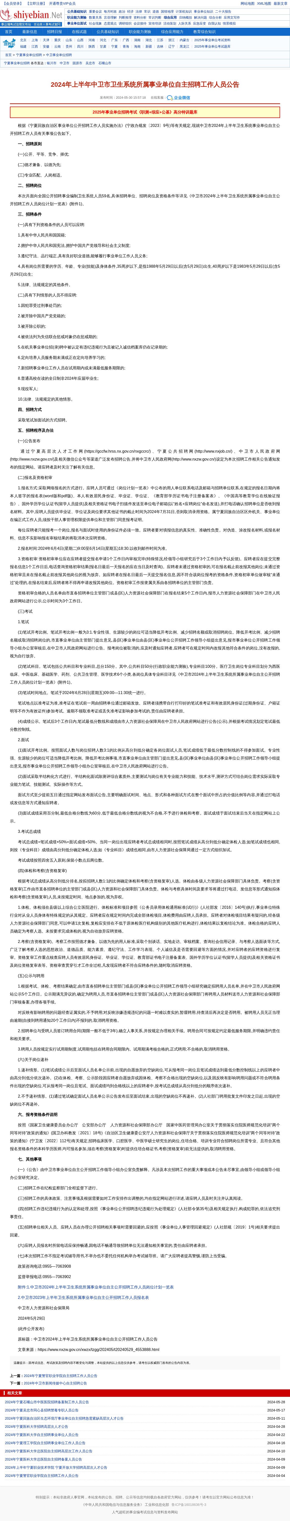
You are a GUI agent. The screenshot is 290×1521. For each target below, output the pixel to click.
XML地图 (264, 3)
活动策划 (169, 23)
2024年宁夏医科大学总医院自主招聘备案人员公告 (43, 1459)
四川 (80, 46)
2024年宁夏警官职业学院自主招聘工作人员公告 (60, 1376)
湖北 (148, 40)
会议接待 (140, 23)
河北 (103, 40)
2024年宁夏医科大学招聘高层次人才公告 (36, 1427)
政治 (122, 11)
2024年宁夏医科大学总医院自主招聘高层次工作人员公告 (48, 1451)
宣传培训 (154, 23)
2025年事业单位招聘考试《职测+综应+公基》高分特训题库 (145, 112)
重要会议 (95, 11)
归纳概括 (185, 17)
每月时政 (110, 11)
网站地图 (248, 3)
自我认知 (214, 23)
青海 (126, 46)
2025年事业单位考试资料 (212, 40)
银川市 (52, 63)
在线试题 (79, 31)
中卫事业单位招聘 (59, 55)
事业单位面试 (77, 23)
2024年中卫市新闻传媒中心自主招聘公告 (55, 1383)
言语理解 (110, 17)
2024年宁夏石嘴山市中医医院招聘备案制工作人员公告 (47, 1402)
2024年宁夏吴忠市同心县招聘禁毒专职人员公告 (42, 1410)
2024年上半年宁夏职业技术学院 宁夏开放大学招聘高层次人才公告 (56, 1467)
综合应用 (170, 17)
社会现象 (95, 23)
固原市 (77, 63)
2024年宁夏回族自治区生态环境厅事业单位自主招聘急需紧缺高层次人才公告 (64, 1418)
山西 (80, 40)
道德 (155, 11)
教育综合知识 (204, 31)
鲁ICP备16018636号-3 (189, 1505)
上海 (34, 40)
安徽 (46, 46)
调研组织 (125, 23)
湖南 (137, 40)
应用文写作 (232, 17)
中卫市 (64, 63)
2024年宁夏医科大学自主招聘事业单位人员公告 (42, 1435)
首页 (8, 31)
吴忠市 (90, 63)
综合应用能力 (172, 31)
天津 (46, 40)
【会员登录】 (12, 3)
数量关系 (95, 17)
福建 (23, 46)
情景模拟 (229, 23)
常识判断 (154, 17)
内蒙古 (184, 40)
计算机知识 (184, 11)
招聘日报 (54, 31)
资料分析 (140, 17)
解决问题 (200, 17)
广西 (126, 40)
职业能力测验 (77, 17)
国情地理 (167, 11)
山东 (69, 40)
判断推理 (125, 17)
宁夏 (114, 46)
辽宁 (171, 46)
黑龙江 (184, 46)
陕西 (91, 46)
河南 (91, 40)
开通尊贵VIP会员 (62, 3)
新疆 (148, 46)
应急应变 (199, 23)
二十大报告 (223, 11)
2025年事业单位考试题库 (212, 46)
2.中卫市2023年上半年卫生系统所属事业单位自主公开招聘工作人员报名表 (83, 1297)
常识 (147, 11)
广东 (114, 40)
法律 (139, 11)
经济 (130, 11)
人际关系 (184, 23)
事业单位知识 (203, 11)
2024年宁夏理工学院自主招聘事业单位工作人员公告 (45, 1443)
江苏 (160, 40)
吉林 (160, 46)
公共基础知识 (77, 11)
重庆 (57, 40)
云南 (57, 46)
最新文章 (281, 3)
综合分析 (215, 17)
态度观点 (110, 23)
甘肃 (103, 46)
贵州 (69, 46)
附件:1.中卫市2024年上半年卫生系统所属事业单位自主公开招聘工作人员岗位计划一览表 (96, 1287)
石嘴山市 (104, 63)
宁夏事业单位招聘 (29, 55)
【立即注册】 (36, 3)
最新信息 (29, 31)
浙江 (171, 40)
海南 (137, 46)
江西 (34, 46)
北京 (23, 40)
